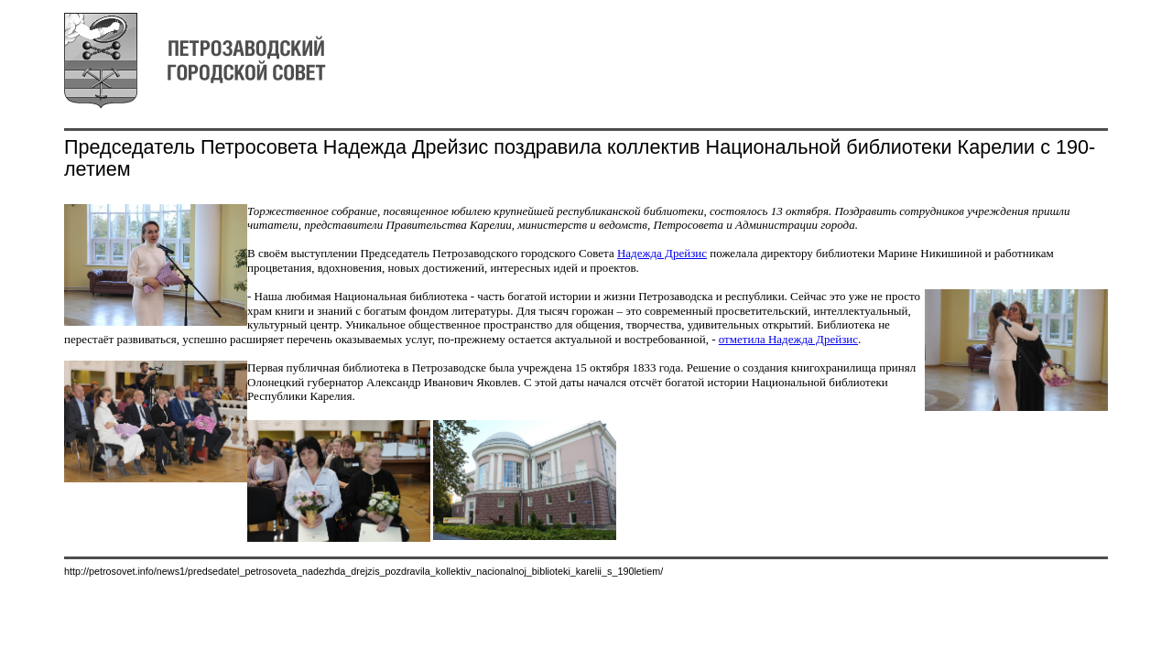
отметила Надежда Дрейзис (788, 339)
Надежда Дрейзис (662, 253)
